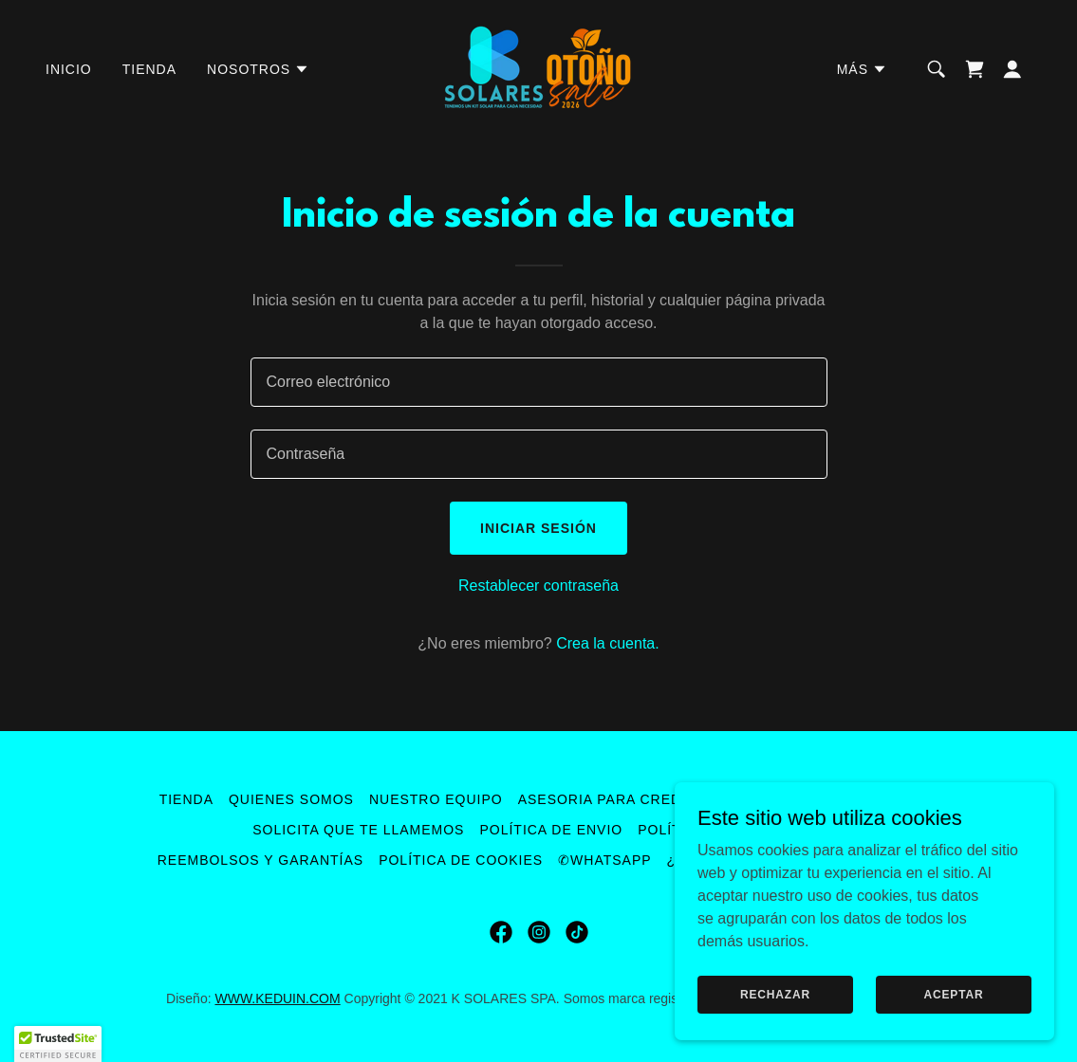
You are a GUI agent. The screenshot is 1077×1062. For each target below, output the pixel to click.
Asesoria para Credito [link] (612, 799)
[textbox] (539, 382)
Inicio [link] (69, 69)
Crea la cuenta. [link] (607, 643)
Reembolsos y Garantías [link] (260, 860)
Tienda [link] (149, 69)
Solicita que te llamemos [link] (358, 829)
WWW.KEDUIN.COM (277, 998)
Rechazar (775, 993)
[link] (538, 68)
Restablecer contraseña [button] (538, 585)
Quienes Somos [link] (291, 799)
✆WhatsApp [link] (604, 860)
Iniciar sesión (538, 528)
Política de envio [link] (550, 829)
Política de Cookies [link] (461, 860)
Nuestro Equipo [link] (436, 799)
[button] (258, 69)
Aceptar (953, 993)
